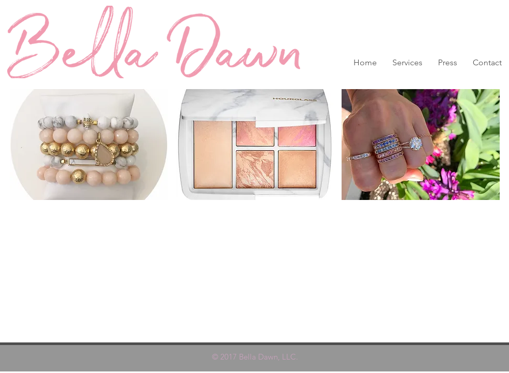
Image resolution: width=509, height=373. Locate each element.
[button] (89, 144)
